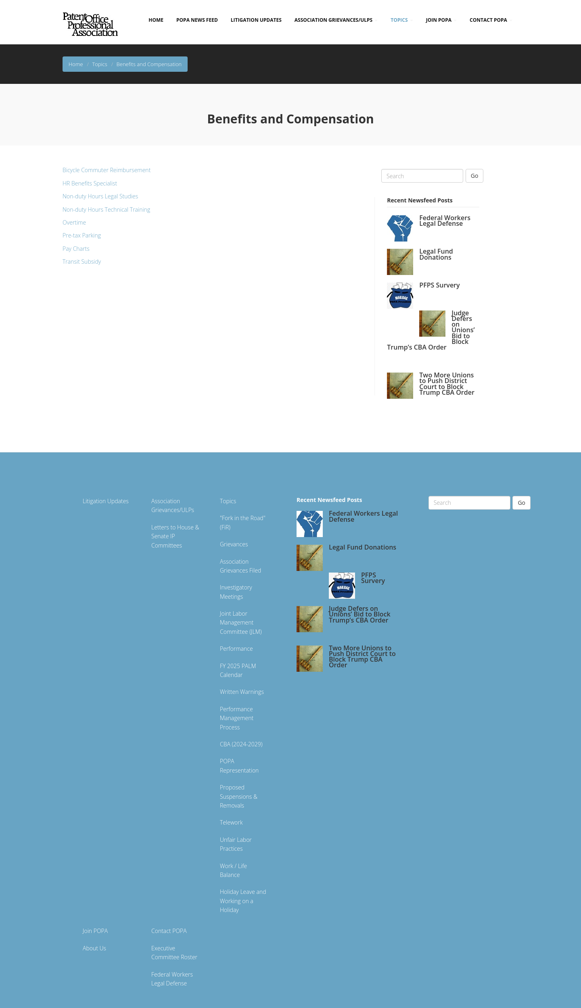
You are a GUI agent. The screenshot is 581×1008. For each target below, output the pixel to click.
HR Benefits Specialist (90, 183)
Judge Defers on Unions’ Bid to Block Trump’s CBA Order (360, 614)
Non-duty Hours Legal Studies (100, 196)
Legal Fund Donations (436, 254)
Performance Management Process (236, 718)
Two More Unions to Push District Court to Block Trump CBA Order (446, 384)
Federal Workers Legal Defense (444, 220)
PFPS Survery (439, 285)
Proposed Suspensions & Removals (238, 796)
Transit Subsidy (82, 261)
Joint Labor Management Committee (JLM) (241, 622)
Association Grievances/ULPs (336, 20)
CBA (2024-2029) (241, 744)
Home (155, 20)
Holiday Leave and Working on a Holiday (243, 901)
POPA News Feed (197, 20)
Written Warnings (242, 692)
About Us (94, 948)
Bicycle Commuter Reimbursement (106, 170)
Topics (402, 20)
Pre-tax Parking (82, 235)
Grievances (234, 544)
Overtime (74, 222)
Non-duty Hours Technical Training (106, 209)
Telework (231, 822)
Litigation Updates (256, 20)
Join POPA (441, 20)
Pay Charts (76, 248)
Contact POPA (491, 20)
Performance (236, 648)
